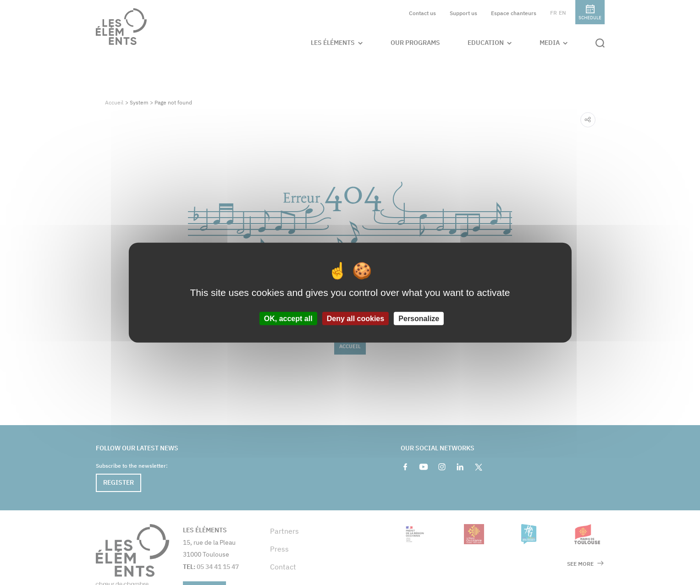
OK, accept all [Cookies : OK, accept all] (288, 319)
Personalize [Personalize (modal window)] (418, 319)
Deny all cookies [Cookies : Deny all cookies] (355, 319)
